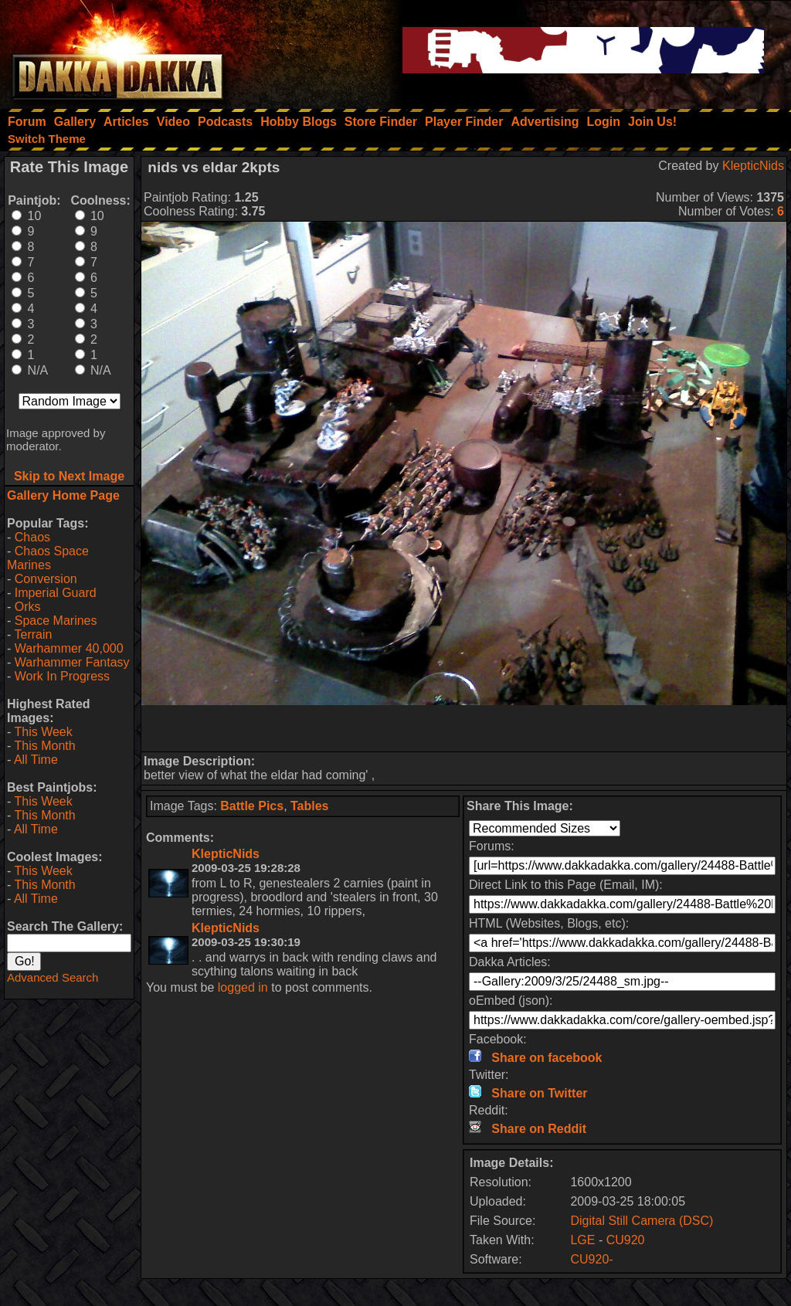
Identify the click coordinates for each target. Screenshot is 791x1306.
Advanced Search (52, 977)
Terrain (33, 634)
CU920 (625, 1240)
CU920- (591, 1259)
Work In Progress (62, 676)
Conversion (46, 578)
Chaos (32, 537)
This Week (43, 731)
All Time (36, 759)
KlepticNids (753, 165)
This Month (44, 745)
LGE (582, 1240)
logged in (243, 987)
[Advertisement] (464, 728)
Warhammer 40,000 (69, 648)
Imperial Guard (56, 592)
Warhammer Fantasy (72, 662)
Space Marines (56, 620)
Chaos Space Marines (48, 558)
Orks (28, 606)
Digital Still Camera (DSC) (641, 1220)
